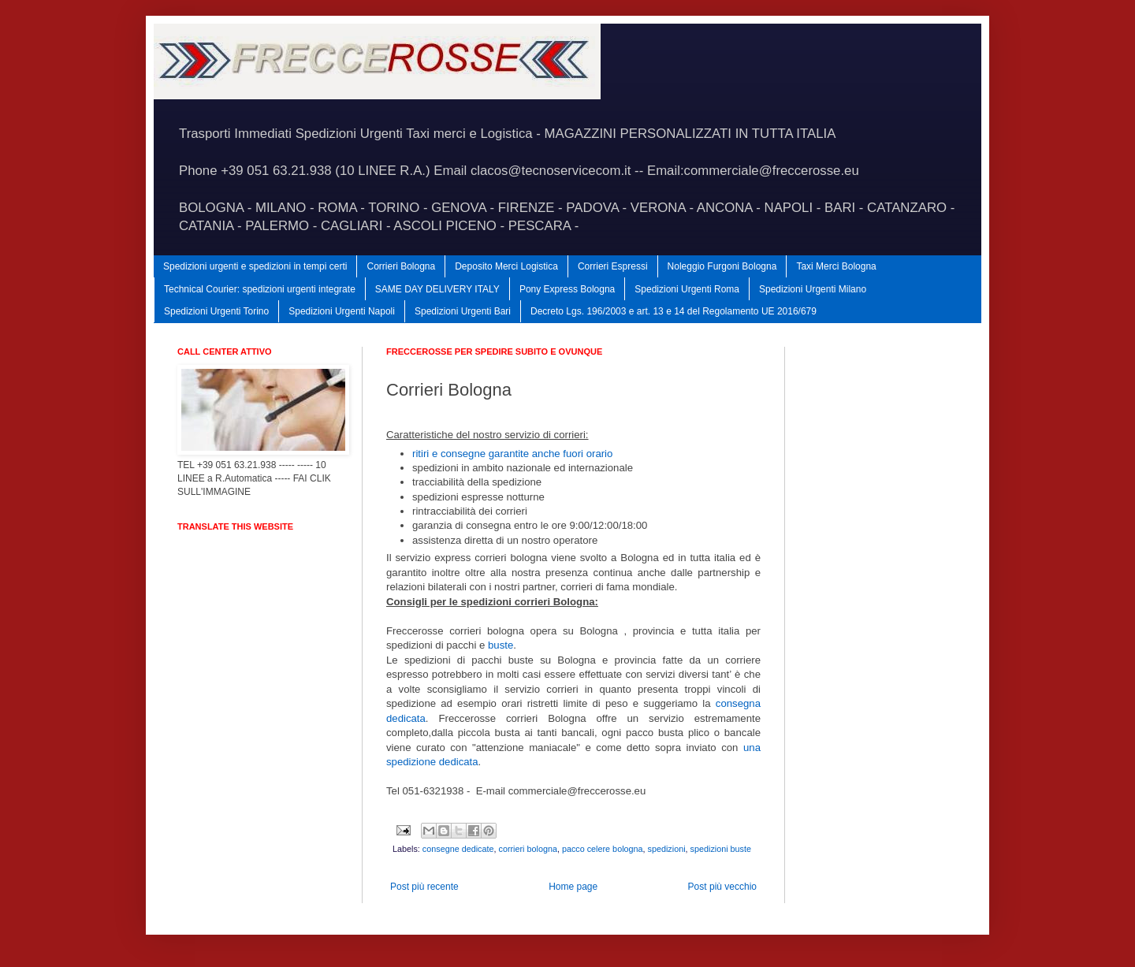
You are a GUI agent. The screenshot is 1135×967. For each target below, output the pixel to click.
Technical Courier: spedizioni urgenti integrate (259, 289)
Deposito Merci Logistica (506, 266)
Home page (573, 886)
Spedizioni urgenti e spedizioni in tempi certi (255, 266)
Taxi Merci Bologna (836, 266)
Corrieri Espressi (613, 266)
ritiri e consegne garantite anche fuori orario (512, 453)
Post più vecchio (722, 886)
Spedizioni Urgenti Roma (686, 289)
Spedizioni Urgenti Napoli (341, 311)
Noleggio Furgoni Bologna (722, 266)
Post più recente (424, 886)
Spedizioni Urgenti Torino (216, 311)
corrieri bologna (527, 849)
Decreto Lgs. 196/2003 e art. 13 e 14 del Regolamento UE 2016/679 (673, 311)
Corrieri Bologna (401, 266)
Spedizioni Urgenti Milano (812, 289)
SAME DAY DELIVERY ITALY (437, 289)
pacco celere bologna (602, 849)
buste (500, 645)
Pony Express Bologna (567, 289)
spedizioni (667, 849)
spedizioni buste (720, 849)
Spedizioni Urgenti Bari (463, 311)
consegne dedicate (458, 849)
